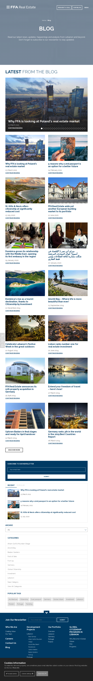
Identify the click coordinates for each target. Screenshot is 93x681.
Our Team (8, 634)
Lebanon (11, 578)
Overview (51, 631)
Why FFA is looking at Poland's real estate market (44, 121)
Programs (72, 646)
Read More (41, 673)
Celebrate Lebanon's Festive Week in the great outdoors (20, 345)
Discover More (14, 450)
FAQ (70, 644)
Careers (9, 639)
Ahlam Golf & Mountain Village (19, 544)
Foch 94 (11, 561)
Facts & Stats (12, 556)
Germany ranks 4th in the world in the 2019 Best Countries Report (64, 434)
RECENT (11, 485)
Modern (11, 604)
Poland (50, 642)
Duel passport (36, 599)
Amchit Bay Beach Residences (33, 646)
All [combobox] (9, 530)
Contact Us (10, 643)
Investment (11, 574)
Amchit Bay (12, 548)
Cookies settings (26, 673)
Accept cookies (12, 673)
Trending (29, 604)
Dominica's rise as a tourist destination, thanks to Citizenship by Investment (19, 301)
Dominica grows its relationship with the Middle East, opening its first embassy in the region (21, 254)
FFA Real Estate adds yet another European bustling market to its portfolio (62, 209)
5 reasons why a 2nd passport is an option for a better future (64, 165)
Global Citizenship (14, 569)
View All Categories (15, 586)
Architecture (13, 599)
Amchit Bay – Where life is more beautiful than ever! (65, 300)
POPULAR (21, 485)
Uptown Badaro (32, 649)
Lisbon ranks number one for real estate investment (63, 345)
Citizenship (24, 599)
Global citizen (58, 599)
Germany (11, 565)
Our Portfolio (54, 627)
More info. (16, 668)
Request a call (64, 7)
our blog (77, 7)
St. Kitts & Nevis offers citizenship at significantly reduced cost (18, 209)
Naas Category (13, 582)
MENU (86, 7)
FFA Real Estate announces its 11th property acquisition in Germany (21, 389)
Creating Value (10, 631)
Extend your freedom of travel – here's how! (64, 387)
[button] (41, 128)
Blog (49, 20)
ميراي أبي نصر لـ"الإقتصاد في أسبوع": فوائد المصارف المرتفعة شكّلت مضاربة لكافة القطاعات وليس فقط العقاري (64, 255)
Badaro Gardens (14, 552)
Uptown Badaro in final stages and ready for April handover (21, 433)
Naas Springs (32, 636)
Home (44, 20)
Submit (46, 476)
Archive (9, 525)
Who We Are (11, 627)
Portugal (20, 604)
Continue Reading (12, 173)
